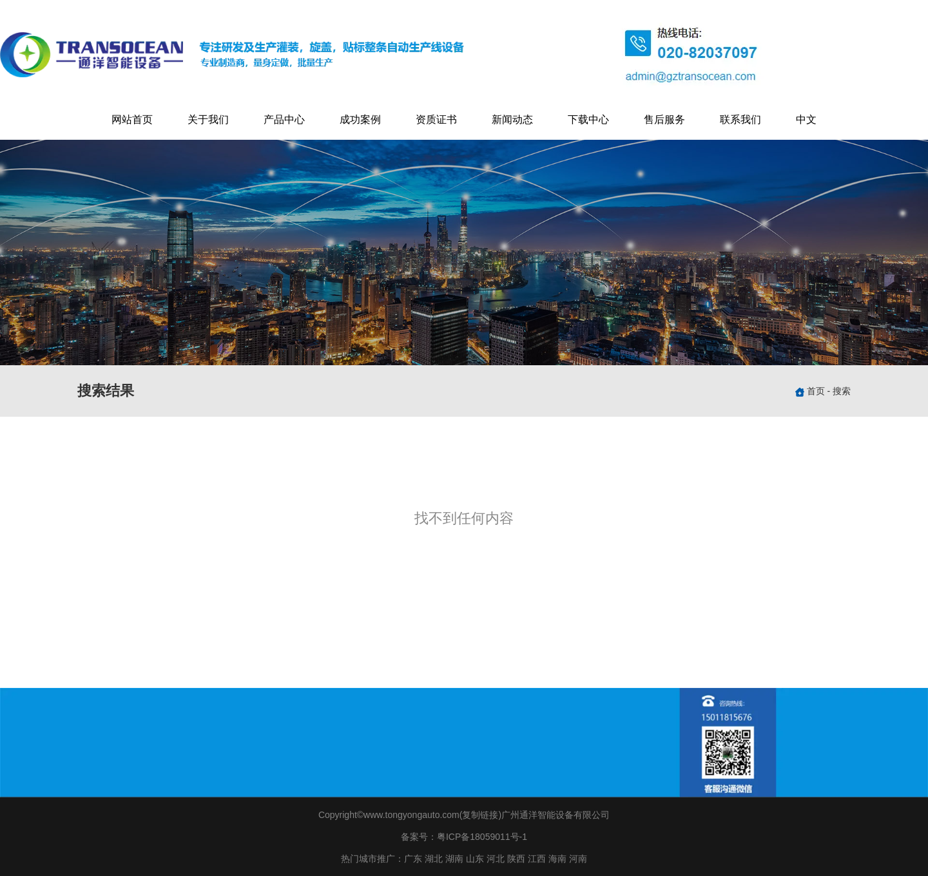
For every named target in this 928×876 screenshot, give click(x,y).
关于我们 (208, 119)
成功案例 (360, 119)
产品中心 (284, 119)
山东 (475, 858)
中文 (806, 119)
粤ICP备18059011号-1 (482, 837)
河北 (496, 858)
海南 (557, 858)
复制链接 (480, 815)
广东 (413, 858)
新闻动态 (512, 119)
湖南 (454, 858)
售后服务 (664, 119)
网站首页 (132, 119)
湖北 (434, 858)
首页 (817, 391)
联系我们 (740, 119)
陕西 (516, 858)
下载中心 (588, 119)
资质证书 (436, 119)
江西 (537, 858)
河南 (578, 858)
